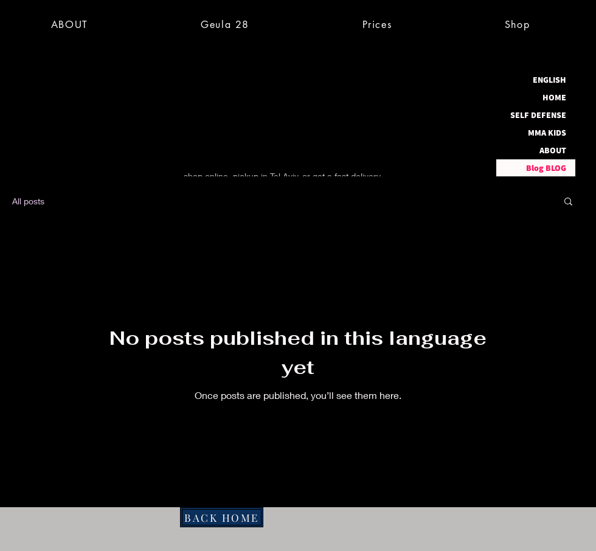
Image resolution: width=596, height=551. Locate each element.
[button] (568, 202)
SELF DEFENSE (538, 114)
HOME (554, 97)
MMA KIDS (547, 132)
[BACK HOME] (221, 517)
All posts (28, 201)
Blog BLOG (546, 167)
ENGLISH (549, 79)
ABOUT (552, 150)
